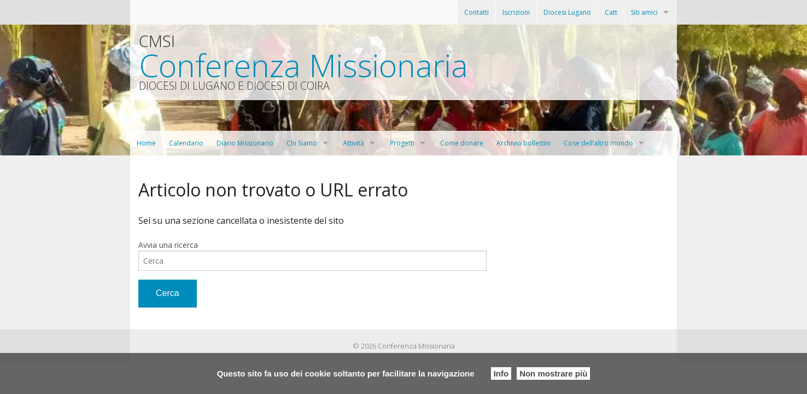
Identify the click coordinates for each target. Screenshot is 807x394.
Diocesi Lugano (567, 12)
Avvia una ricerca (168, 245)
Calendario (186, 143)
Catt (611, 12)
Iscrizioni (516, 12)
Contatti (476, 12)
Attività (353, 143)
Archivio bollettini (523, 143)
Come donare (461, 143)
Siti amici (644, 12)
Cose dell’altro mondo (598, 143)
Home (146, 143)
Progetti (402, 143)
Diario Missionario (245, 143)
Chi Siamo (301, 143)
